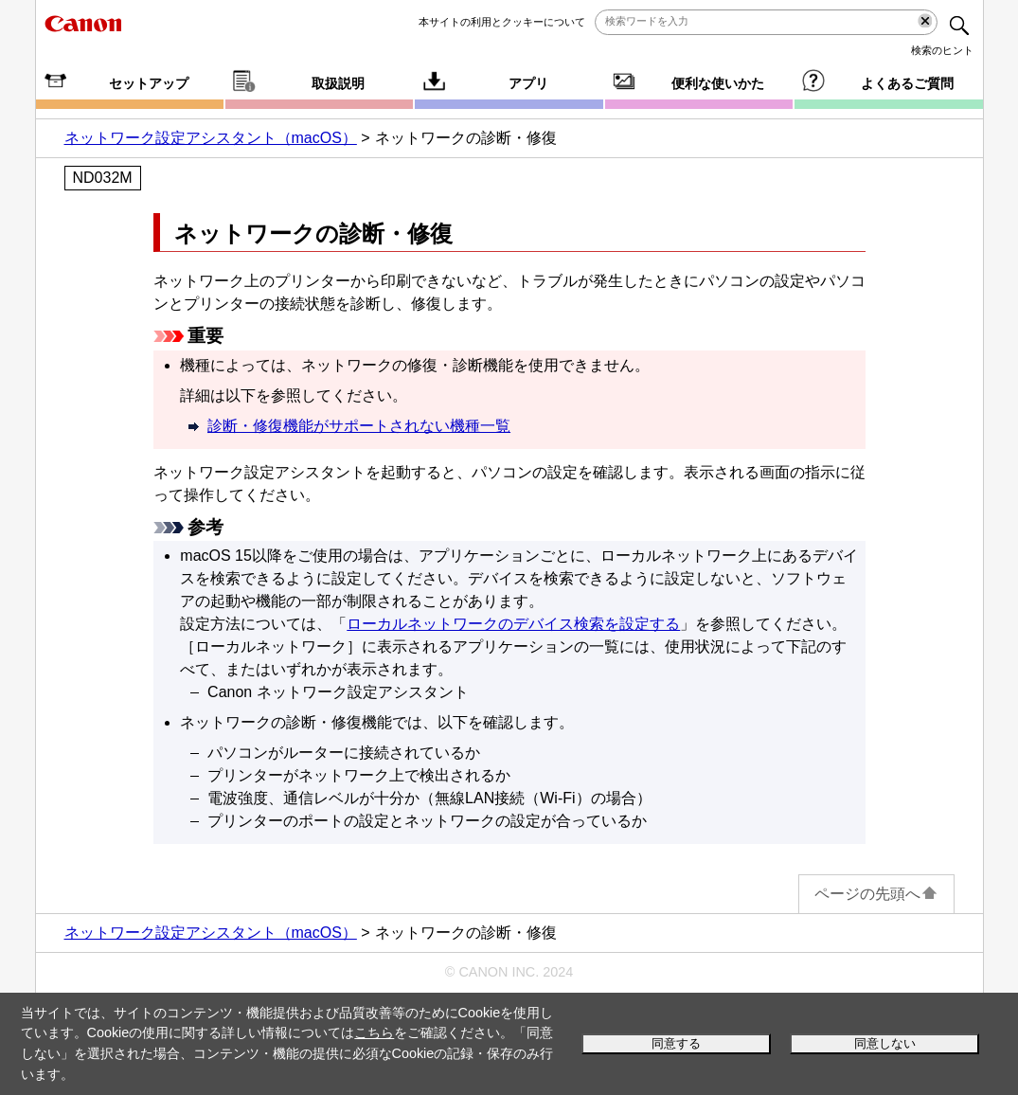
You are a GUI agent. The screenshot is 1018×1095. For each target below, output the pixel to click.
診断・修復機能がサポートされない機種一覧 (358, 426)
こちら (374, 1032)
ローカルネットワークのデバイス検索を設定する (513, 624)
